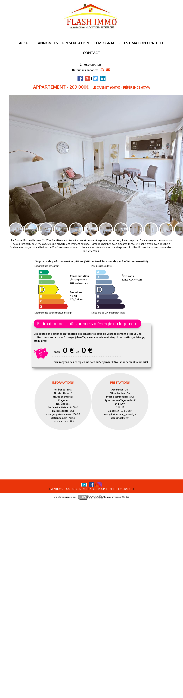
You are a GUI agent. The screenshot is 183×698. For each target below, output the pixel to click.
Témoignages (107, 43)
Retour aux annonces (85, 69)
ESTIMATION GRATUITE (144, 43)
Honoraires (124, 487)
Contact (82, 487)
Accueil (26, 43)
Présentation (75, 43)
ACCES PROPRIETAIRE (102, 487)
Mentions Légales (62, 487)
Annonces (48, 43)
